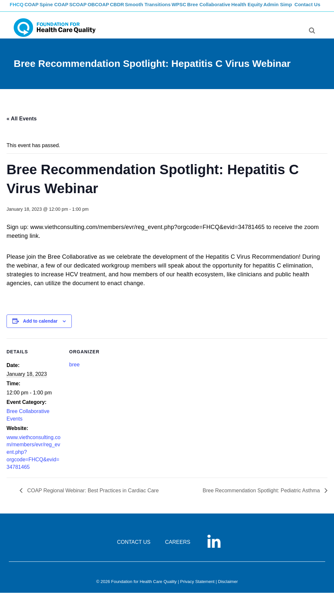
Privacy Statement (197, 586)
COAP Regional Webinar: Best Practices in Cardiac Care (92, 495)
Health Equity (273, 8)
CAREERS (177, 547)
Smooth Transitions (169, 8)
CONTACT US (134, 547)
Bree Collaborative (234, 8)
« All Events (22, 124)
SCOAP (91, 8)
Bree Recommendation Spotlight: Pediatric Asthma (262, 495)
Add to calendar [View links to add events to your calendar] (40, 326)
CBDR (137, 8)
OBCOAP (114, 8)
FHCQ (20, 8)
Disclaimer (228, 586)
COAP (39, 8)
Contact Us (308, 8)
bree (74, 370)
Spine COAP (64, 8)
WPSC (202, 8)
